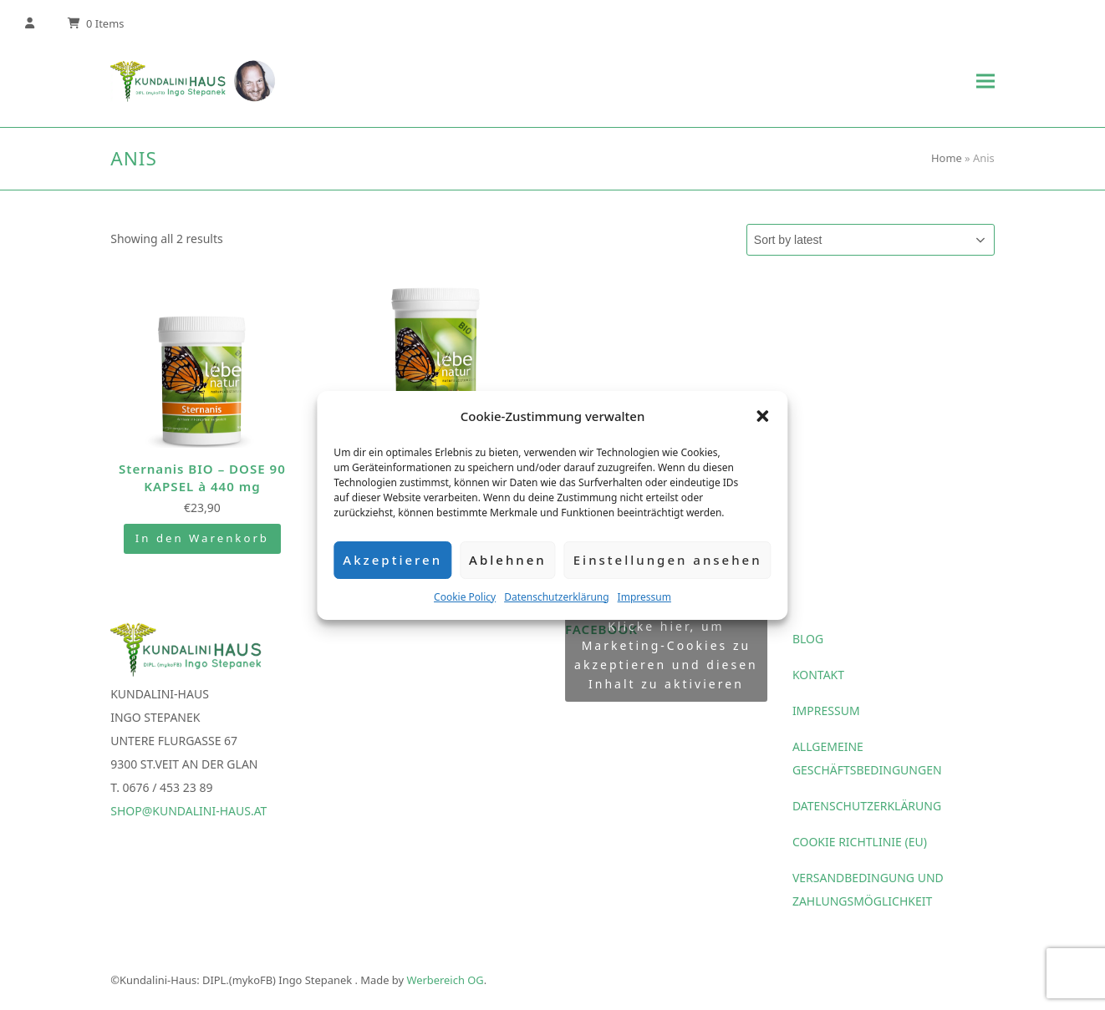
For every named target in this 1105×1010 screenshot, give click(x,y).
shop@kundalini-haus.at (188, 812)
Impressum (644, 597)
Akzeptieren (392, 559)
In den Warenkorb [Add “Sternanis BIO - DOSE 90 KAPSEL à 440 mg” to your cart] (202, 540)
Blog (807, 640)
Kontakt (818, 676)
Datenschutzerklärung (556, 597)
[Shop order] (870, 240)
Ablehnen (508, 559)
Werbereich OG (444, 981)
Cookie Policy (465, 597)
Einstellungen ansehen (667, 559)
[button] (763, 416)
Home (946, 157)
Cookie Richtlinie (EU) (859, 843)
